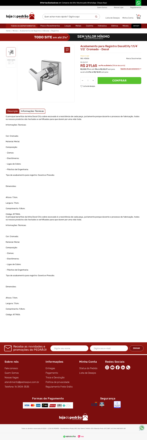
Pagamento (52, 373)
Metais (78, 26)
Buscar (96, 16)
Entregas (50, 368)
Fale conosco (11, 368)
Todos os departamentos (23, 26)
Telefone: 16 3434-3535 (17, 386)
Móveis (126, 26)
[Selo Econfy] (117, 404)
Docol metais (136, 59)
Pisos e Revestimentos (50, 26)
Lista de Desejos (113, 18)
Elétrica (114, 26)
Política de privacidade (57, 382)
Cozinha (89, 26)
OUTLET (136, 26)
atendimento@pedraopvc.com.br (22, 382)
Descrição (12, 111)
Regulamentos (135, 8)
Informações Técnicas (32, 111)
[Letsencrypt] (94, 404)
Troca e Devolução (55, 377)
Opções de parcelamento (130, 69)
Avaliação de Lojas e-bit (110, 404)
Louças (68, 26)
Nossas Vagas (12, 377)
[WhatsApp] (128, 367)
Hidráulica (102, 26)
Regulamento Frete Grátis (59, 386)
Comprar (119, 80)
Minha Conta (127, 18)
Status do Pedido (88, 368)
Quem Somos (102, 8)
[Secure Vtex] (102, 404)
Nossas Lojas (118, 8)
